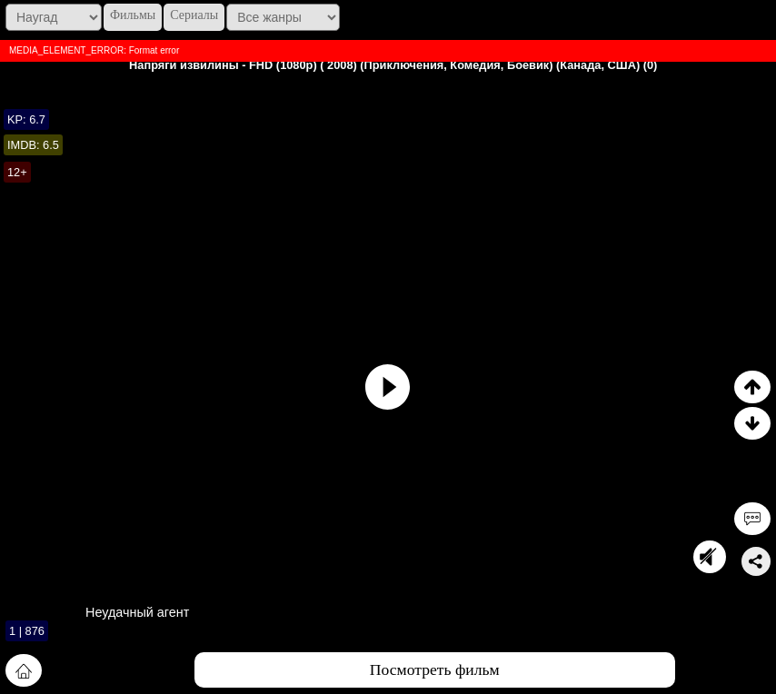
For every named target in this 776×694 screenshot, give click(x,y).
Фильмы (132, 15)
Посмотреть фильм (435, 669)
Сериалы (194, 15)
